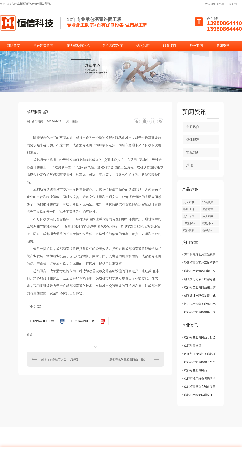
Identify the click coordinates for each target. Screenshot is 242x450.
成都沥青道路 (192, 345)
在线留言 (222, 3)
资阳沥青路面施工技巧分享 (201, 262)
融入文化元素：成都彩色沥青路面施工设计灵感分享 (201, 279)
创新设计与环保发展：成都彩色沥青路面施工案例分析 (201, 295)
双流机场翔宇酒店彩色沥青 (210, 202)
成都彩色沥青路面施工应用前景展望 (201, 271)
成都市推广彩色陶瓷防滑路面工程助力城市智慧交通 (201, 378)
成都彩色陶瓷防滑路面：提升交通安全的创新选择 (134, 359)
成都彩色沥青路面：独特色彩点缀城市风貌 (201, 362)
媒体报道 (192, 139)
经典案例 (196, 46)
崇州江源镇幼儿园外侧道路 (191, 209)
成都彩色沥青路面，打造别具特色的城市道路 (201, 337)
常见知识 (192, 152)
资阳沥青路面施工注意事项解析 (201, 254)
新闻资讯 (222, 46)
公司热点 (192, 127)
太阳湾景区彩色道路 (191, 216)
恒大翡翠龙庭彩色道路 (210, 216)
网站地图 (210, 3)
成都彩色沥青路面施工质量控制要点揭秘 (201, 287)
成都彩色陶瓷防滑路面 (198, 395)
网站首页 (13, 46)
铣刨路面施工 (210, 223)
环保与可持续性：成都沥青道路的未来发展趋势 (201, 353)
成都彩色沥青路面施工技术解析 (201, 312)
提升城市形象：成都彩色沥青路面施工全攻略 (201, 303)
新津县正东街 (210, 230)
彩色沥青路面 (113, 46)
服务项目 (169, 46)
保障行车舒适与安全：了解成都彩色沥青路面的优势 (61, 359)
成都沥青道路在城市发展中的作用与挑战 (201, 386)
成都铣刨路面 (191, 230)
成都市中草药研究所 (210, 209)
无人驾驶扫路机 (78, 46)
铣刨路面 (143, 46)
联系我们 (234, 3)
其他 (189, 165)
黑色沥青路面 (43, 46)
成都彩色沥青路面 (195, 370)
